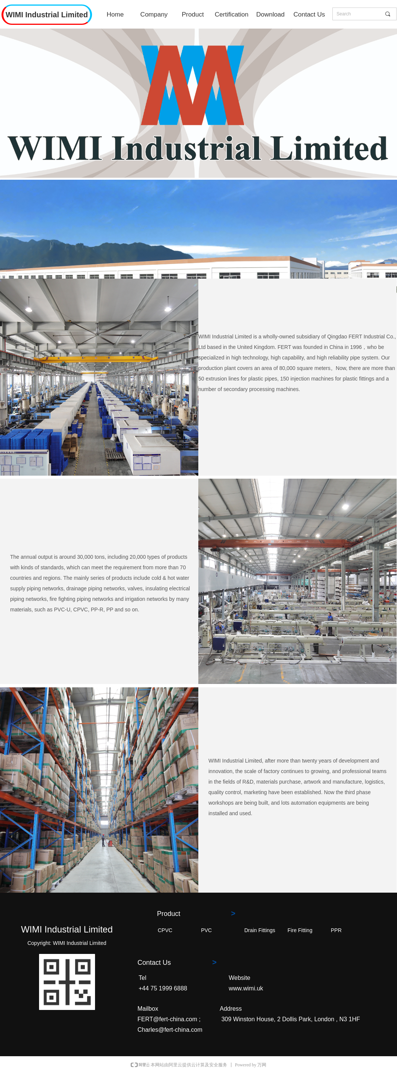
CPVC (165, 930)
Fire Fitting (300, 930)
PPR (336, 930)
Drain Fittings (259, 930)
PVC (206, 930)
